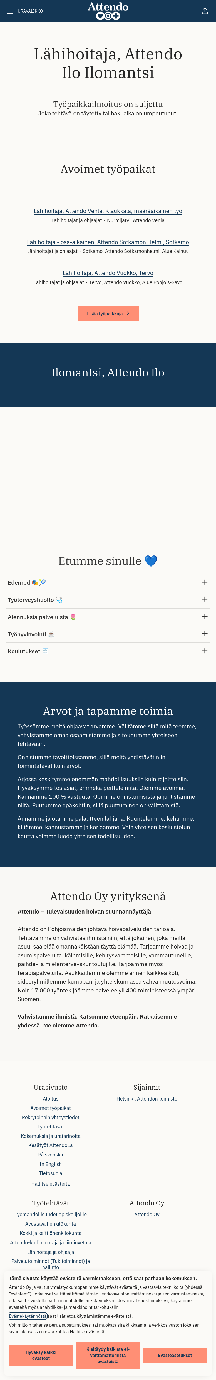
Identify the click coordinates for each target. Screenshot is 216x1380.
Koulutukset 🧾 (108, 651)
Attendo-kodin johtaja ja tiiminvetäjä (50, 1242)
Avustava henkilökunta (50, 1224)
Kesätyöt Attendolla (51, 1145)
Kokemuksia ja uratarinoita (51, 1136)
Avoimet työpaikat (50, 1108)
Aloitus (50, 1099)
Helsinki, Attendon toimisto (146, 1099)
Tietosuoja (50, 1173)
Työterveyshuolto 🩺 (108, 600)
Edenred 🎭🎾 (108, 583)
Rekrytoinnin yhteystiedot (51, 1117)
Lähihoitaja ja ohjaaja (50, 1252)
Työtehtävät (50, 1126)
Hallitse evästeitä (50, 1184)
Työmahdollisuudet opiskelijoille (50, 1214)
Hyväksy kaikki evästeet (41, 1355)
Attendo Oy (146, 1214)
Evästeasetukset (175, 1355)
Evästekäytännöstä (28, 1316)
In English (50, 1164)
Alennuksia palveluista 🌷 (108, 617)
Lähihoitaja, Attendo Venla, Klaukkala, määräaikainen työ (108, 211)
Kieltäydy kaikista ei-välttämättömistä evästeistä (108, 1355)
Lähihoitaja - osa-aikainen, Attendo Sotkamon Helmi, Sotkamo (108, 242)
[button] (205, 11)
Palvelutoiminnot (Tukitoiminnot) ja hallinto (50, 1264)
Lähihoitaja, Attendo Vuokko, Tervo (108, 273)
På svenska (50, 1154)
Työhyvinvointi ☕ (108, 634)
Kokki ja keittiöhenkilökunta (51, 1233)
